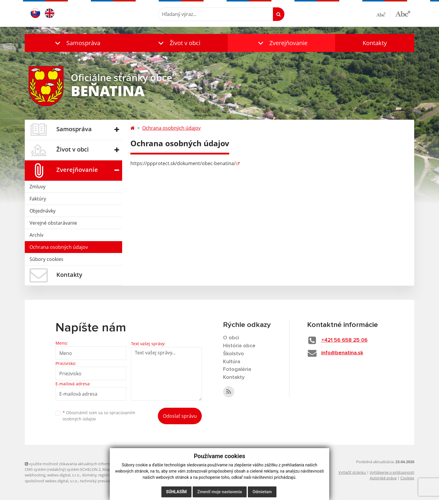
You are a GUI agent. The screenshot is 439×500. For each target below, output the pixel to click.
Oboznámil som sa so (99, 416)
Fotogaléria (237, 369)
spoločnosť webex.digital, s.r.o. (51, 480)
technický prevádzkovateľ (102, 480)
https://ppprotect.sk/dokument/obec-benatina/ (183, 163)
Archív (36, 235)
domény (89, 475)
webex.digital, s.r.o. (63, 475)
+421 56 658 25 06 (344, 340)
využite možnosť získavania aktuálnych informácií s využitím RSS (83, 463)
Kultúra (231, 361)
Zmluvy (37, 186)
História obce (239, 345)
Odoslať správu (180, 416)
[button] (76, 43)
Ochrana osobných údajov (59, 247)
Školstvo (233, 353)
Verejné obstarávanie (53, 223)
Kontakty (375, 43)
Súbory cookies (46, 259)
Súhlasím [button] (176, 491)
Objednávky (42, 211)
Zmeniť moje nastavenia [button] (219, 491)
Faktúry (38, 198)
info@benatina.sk (342, 353)
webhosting (35, 475)
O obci (231, 338)
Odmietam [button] (262, 491)
